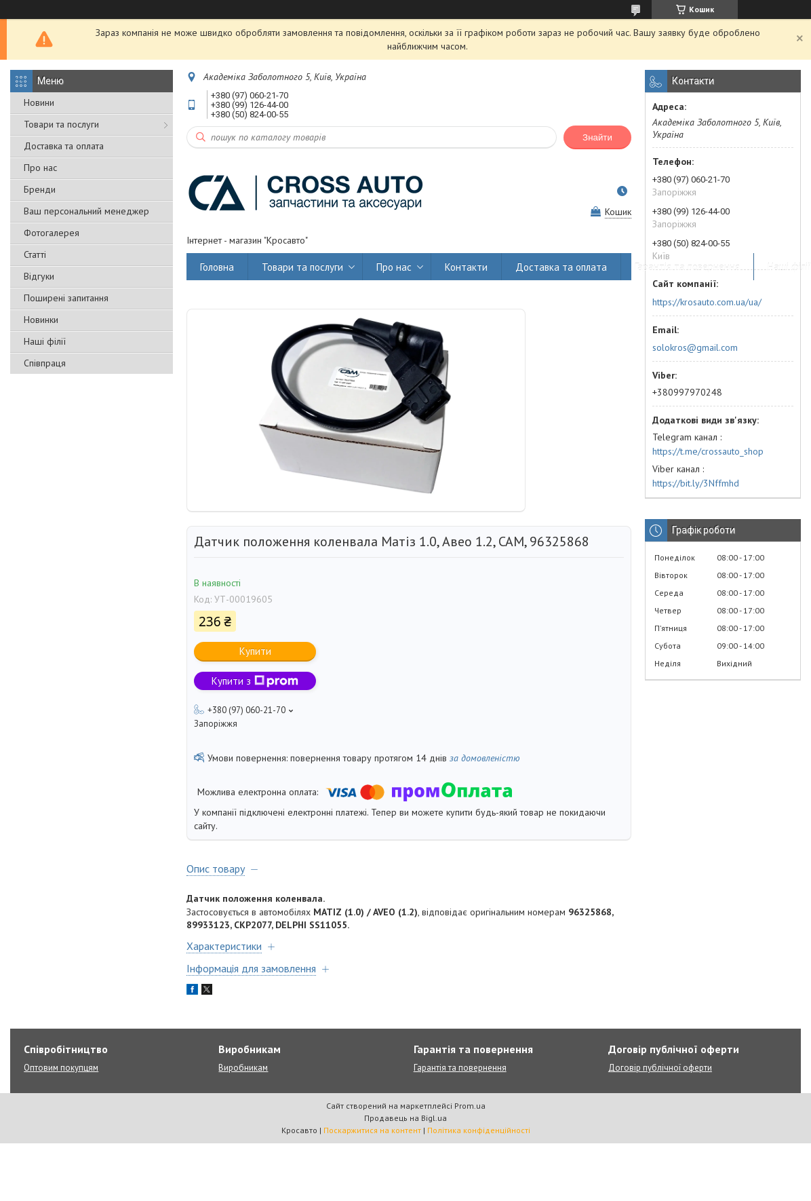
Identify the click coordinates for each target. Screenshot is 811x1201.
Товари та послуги (61, 124)
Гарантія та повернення (687, 267)
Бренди (40, 189)
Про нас (40, 167)
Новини (39, 102)
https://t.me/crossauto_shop (708, 451)
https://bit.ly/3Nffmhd (695, 483)
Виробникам (243, 1067)
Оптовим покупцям (61, 1067)
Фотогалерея (51, 233)
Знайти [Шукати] (597, 137)
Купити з (255, 680)
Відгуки (39, 276)
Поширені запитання (66, 298)
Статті (35, 254)
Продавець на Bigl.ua (405, 1118)
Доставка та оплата (64, 146)
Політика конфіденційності (478, 1130)
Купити (255, 651)
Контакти (466, 267)
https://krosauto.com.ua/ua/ (706, 302)
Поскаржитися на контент (372, 1130)
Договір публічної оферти (660, 1067)
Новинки (41, 319)
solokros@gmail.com (695, 347)
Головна (217, 267)
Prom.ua (470, 1106)
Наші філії (45, 341)
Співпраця (45, 363)
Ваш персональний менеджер (86, 211)
